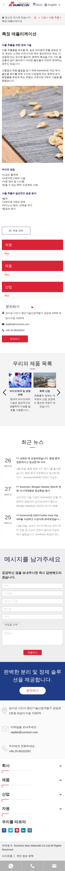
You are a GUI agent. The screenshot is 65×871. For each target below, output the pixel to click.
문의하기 (15, 339)
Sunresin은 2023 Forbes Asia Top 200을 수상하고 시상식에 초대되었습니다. (37, 517)
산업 (44, 17)
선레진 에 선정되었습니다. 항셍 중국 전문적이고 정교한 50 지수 (37, 460)
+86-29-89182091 (13, 330)
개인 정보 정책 (24, 855)
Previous (4, 392)
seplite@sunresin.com (15, 324)
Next (58, 392)
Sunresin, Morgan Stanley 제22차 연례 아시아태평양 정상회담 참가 (38, 488)
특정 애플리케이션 (12, 21)
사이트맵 (7, 855)
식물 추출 (54, 17)
